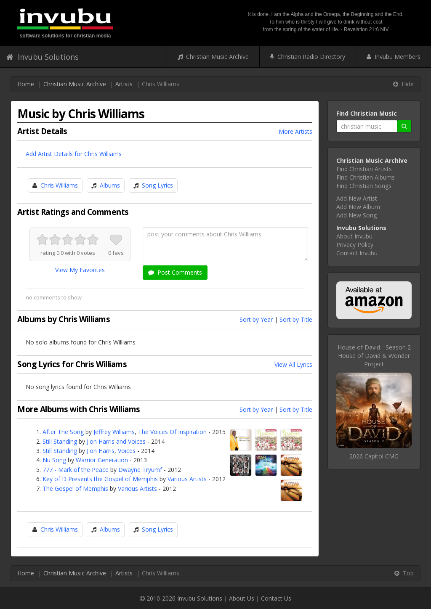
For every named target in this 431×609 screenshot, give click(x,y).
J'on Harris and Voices (116, 441)
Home (25, 84)
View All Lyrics (293, 364)
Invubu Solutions (42, 57)
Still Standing (60, 441)
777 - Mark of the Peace (76, 470)
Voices (127, 451)
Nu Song (54, 460)
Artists (124, 84)
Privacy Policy (354, 245)
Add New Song (356, 215)
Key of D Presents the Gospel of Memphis (100, 479)
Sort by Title (295, 319)
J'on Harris (100, 451)
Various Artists (187, 479)
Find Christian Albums (365, 177)
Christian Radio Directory (307, 57)
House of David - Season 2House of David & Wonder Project (374, 355)
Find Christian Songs (363, 186)
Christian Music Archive (213, 57)
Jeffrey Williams (114, 432)
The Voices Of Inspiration (172, 432)
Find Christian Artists (364, 169)
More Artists (295, 131)
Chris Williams (59, 185)
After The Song (63, 432)
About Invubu (354, 236)
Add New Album (358, 207)
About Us (241, 598)
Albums (110, 185)
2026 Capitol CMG (374, 456)
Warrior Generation (102, 460)
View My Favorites (80, 270)
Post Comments (175, 272)
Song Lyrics (157, 185)
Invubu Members (393, 57)
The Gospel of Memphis (75, 488)
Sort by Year (256, 319)
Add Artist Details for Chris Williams (74, 154)
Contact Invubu (357, 253)
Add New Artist (356, 198)
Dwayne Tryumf (140, 470)
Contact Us (276, 598)
